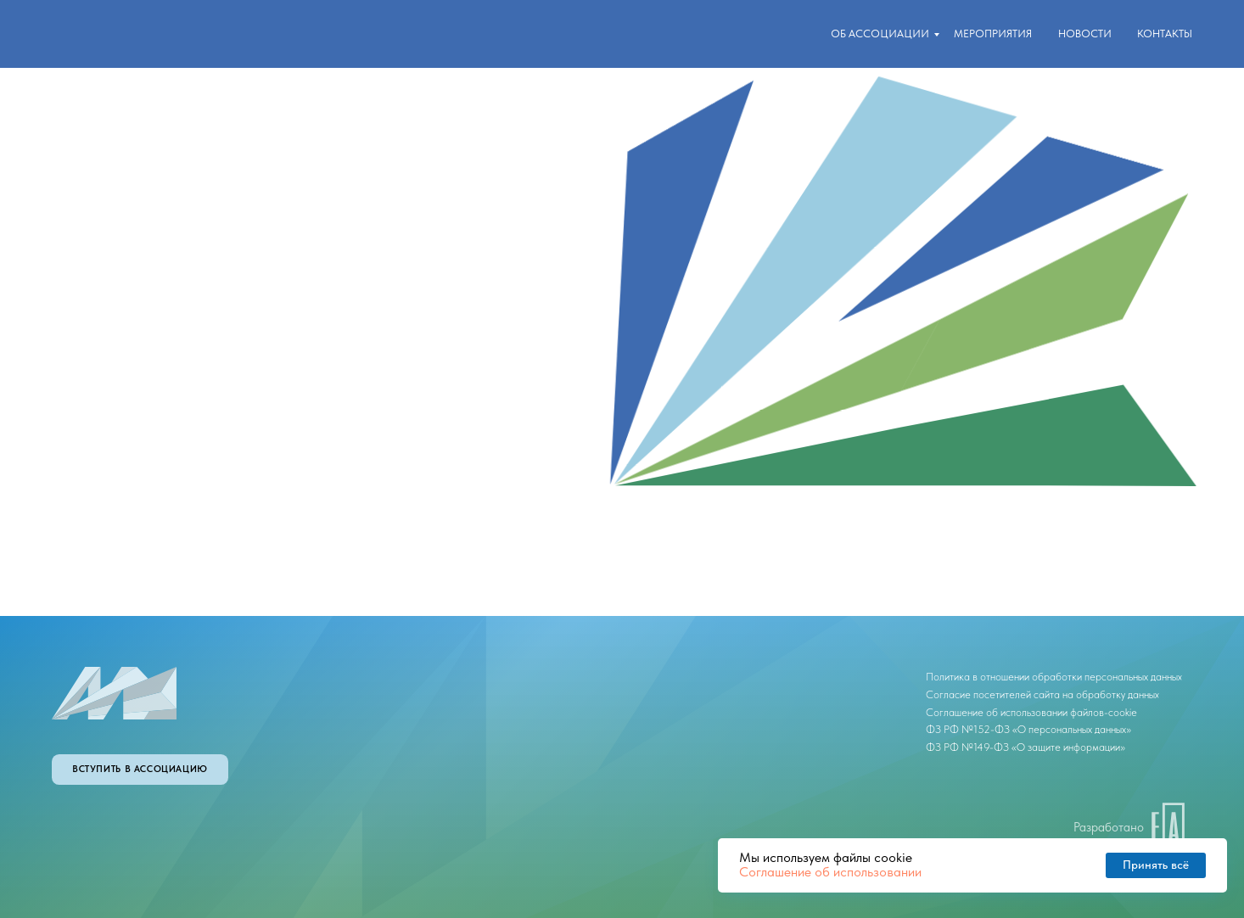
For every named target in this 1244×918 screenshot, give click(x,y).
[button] (140, 770)
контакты (1164, 33)
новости (1085, 33)
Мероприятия (993, 33)
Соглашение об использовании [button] (830, 872)
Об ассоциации (880, 33)
